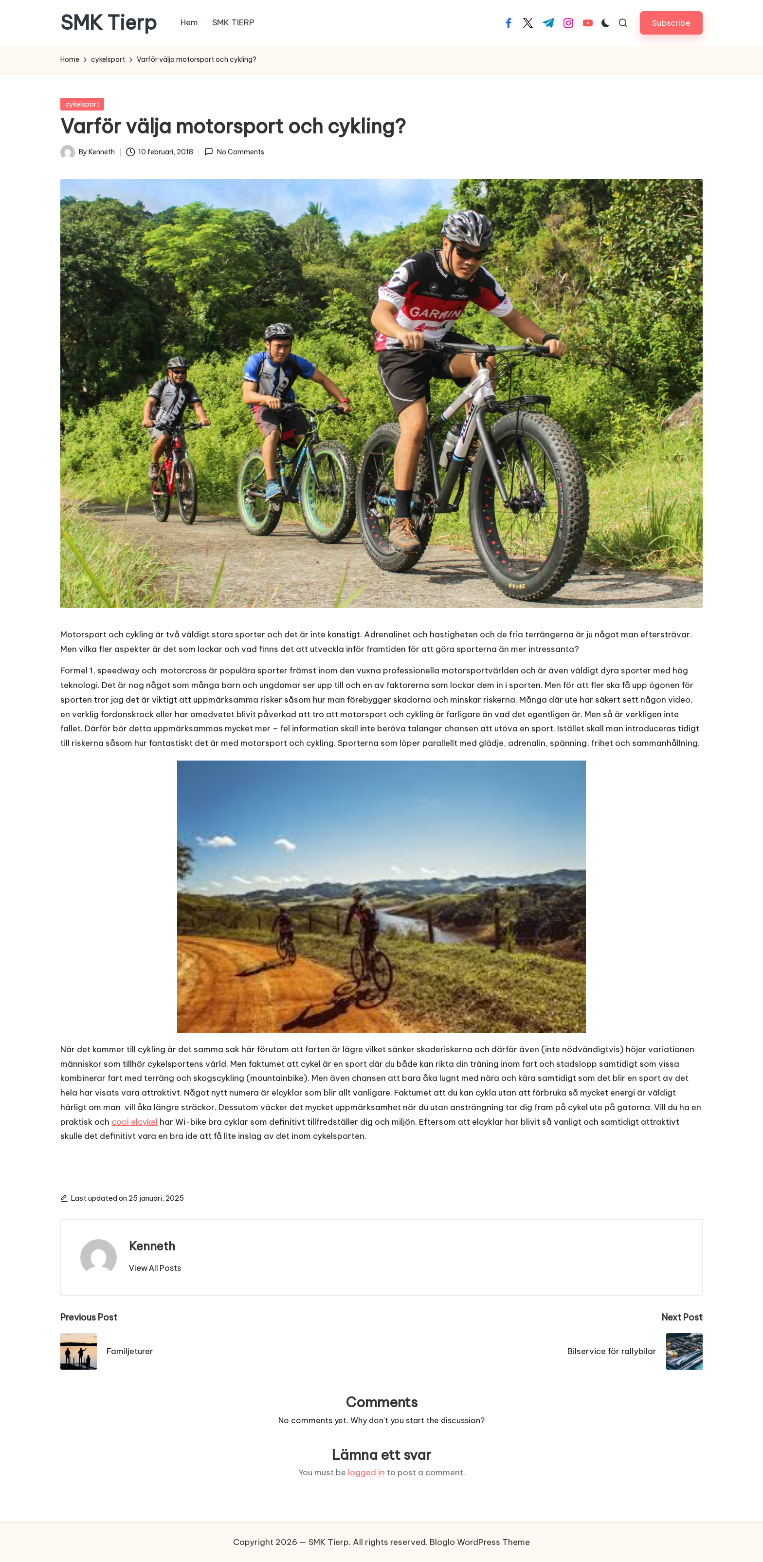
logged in (366, 1472)
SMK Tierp (108, 23)
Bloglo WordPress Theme (480, 1542)
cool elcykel (134, 1121)
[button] (671, 22)
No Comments (234, 152)
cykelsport (82, 104)
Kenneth (152, 1246)
